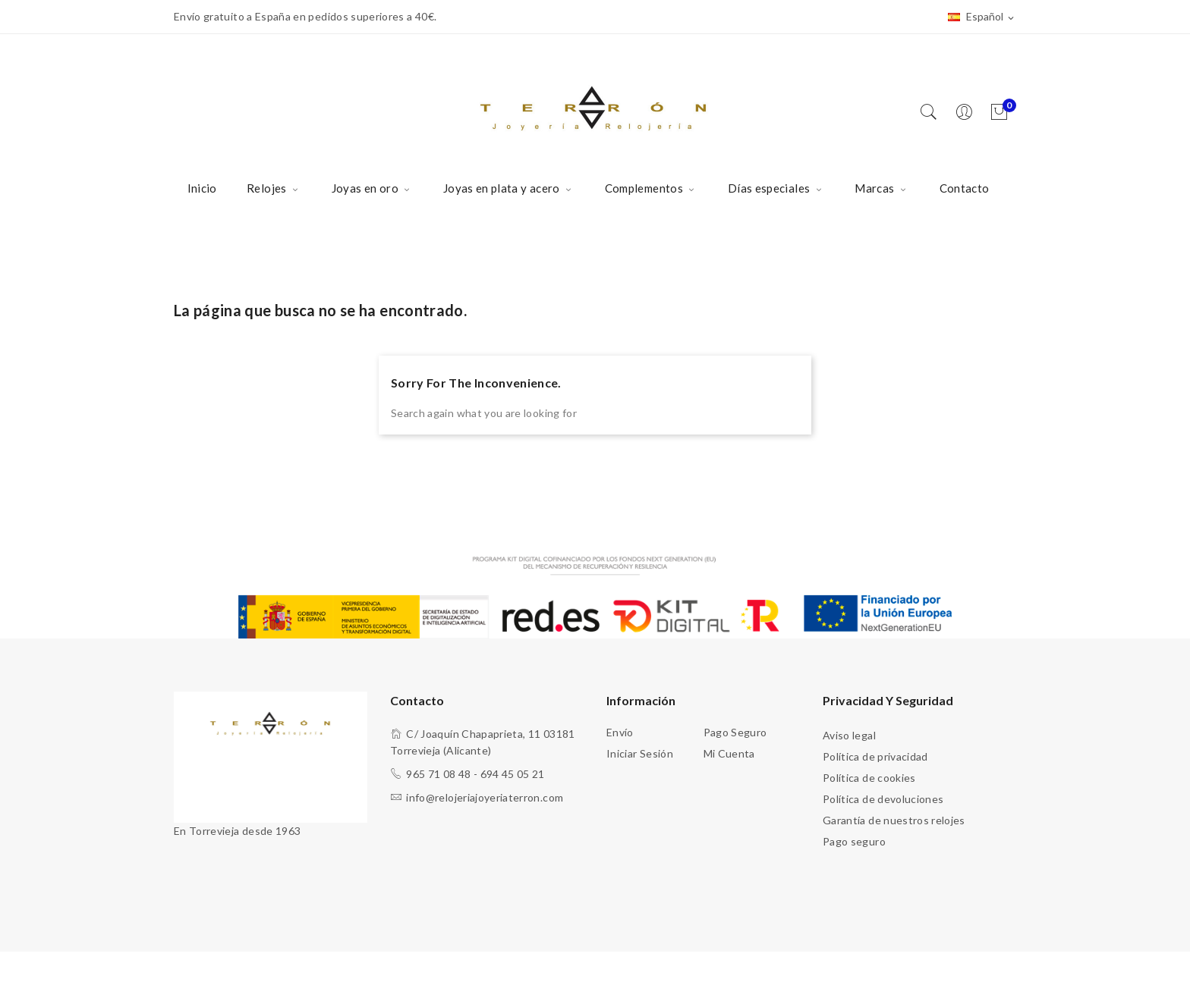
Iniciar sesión (639, 753)
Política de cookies (869, 777)
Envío (620, 732)
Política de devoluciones (883, 798)
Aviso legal (849, 735)
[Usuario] (967, 112)
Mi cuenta (729, 753)
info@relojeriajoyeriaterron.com (484, 797)
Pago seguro (735, 732)
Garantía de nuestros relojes (894, 820)
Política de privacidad (875, 756)
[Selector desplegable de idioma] (982, 17)
